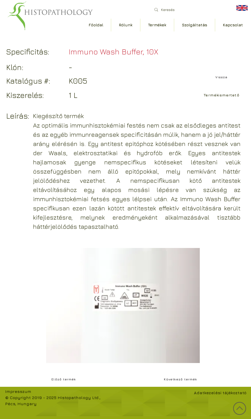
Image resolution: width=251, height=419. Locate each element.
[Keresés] (189, 9)
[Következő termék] (181, 379)
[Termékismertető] (222, 95)
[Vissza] (222, 77)
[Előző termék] (64, 379)
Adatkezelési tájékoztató (220, 392)
